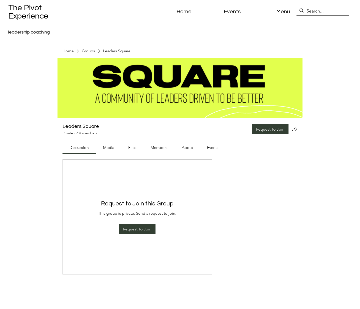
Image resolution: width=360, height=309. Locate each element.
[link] (79, 147)
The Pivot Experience (28, 12)
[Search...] (322, 11)
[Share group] (295, 129)
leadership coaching (29, 32)
